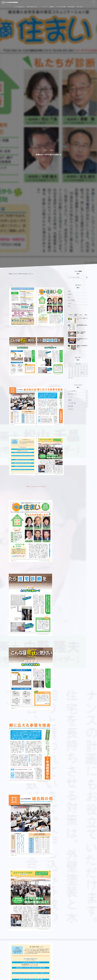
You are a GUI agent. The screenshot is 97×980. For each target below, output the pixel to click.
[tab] (70, 314)
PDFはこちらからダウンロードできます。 (36, 486)
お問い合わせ (70, 409)
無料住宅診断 (70, 406)
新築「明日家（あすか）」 (73, 394)
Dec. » (72, 377)
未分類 (69, 291)
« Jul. (69, 377)
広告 (69, 297)
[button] (93, 2)
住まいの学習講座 (71, 300)
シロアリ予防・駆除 (72, 403)
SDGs (69, 306)
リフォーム (70, 397)
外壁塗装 (69, 400)
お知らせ (69, 303)
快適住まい (70, 294)
